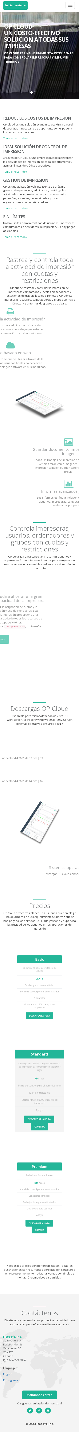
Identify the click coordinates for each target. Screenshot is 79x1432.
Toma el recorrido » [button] (15, 138)
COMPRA (39, 1117)
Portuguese (10, 1380)
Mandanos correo (39, 1395)
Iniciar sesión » (15, 5)
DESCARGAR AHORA (39, 1008)
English (7, 1374)
